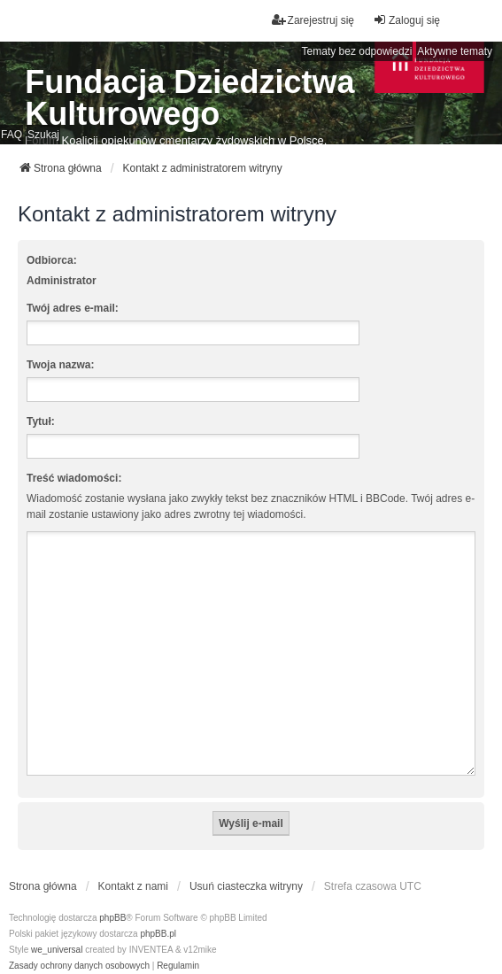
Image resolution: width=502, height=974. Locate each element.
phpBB (112, 896)
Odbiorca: (52, 260)
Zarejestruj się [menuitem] (313, 20)
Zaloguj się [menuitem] (406, 20)
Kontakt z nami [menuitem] (133, 865)
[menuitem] (79, 945)
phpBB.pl (158, 912)
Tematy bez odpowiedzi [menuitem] (357, 51)
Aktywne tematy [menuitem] (454, 51)
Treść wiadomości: (74, 478)
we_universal (56, 928)
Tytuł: (41, 421)
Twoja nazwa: (60, 365)
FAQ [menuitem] (11, 134)
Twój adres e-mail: (73, 308)
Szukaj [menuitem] (43, 134)
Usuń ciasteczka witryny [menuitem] (246, 865)
